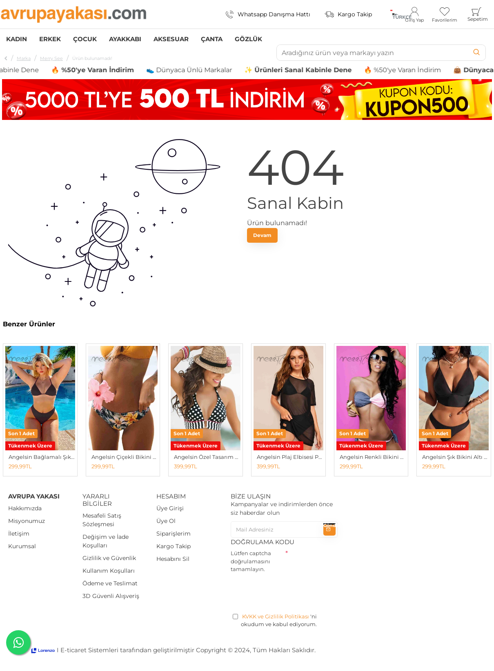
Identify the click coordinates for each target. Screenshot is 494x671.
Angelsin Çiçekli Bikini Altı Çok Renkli (124, 457)
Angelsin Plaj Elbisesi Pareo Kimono (290, 457)
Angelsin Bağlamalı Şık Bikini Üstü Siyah (42, 457)
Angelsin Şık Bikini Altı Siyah (455, 457)
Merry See (51, 58)
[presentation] (293, 591)
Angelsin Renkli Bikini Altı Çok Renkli (373, 457)
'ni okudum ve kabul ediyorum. (275, 620)
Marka (24, 58)
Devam (262, 235)
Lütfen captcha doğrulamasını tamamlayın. (251, 561)
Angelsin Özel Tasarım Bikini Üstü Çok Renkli (207, 457)
